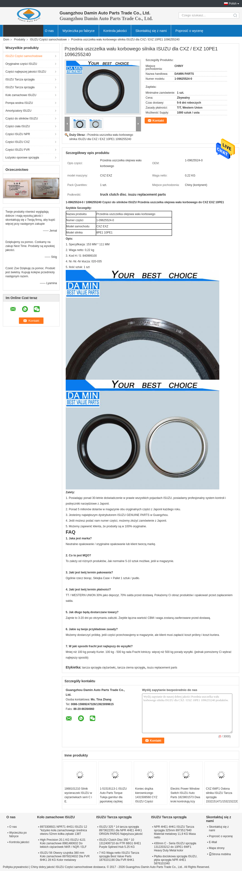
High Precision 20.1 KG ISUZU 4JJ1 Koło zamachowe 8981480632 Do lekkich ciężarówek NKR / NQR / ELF (63, 843)
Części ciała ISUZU (17, 126)
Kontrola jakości (115, 31)
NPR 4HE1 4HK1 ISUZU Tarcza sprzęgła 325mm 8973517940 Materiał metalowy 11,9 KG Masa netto (175, 832)
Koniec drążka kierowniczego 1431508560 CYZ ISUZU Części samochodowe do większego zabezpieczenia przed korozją (149, 803)
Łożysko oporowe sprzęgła (22, 157)
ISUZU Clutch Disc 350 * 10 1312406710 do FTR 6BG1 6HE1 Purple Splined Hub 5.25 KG (120, 843)
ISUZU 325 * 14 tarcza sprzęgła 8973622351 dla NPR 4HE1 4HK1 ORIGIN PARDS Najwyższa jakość (121, 830)
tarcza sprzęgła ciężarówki (99, 667)
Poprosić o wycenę (189, 31)
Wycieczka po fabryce (78, 31)
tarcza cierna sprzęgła (131, 667)
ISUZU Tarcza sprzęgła (20, 79)
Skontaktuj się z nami (151, 31)
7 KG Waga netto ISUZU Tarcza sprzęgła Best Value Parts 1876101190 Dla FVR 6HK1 (119, 856)
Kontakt (158, 120)
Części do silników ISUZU (21, 118)
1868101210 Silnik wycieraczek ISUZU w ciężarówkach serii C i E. (78, 795)
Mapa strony (217, 848)
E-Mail (213, 842)
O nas (49, 31)
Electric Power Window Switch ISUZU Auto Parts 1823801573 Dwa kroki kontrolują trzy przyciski (185, 797)
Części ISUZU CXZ (17, 142)
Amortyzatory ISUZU (18, 110)
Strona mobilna (220, 854)
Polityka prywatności (16, 867)
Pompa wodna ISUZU (19, 103)
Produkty (19, 39)
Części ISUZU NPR (17, 134)
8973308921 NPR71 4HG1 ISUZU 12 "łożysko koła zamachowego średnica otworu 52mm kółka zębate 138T (63, 830)
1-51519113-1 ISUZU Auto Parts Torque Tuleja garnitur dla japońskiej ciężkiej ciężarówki (113, 797)
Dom (6, 39)
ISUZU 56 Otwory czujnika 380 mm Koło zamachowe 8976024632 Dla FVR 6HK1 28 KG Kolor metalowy (65, 856)
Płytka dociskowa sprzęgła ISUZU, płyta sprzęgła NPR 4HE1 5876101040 (175, 860)
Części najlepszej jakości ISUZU (25, 71)
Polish (233, 3)
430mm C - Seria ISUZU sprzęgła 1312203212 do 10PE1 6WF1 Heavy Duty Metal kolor (175, 847)
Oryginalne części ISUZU (21, 64)
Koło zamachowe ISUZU (20, 95)
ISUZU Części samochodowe (48, 39)
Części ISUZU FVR (17, 149)
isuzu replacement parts (162, 667)
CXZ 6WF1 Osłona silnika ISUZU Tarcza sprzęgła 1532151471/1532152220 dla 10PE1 (222, 797)
